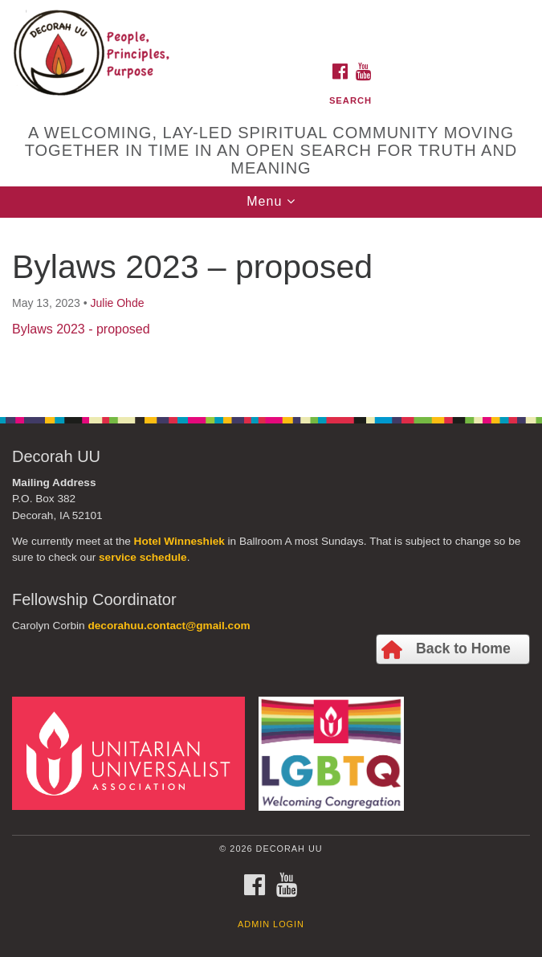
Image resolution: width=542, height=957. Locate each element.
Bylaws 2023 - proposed (81, 329)
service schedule (143, 557)
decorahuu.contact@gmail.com (169, 626)
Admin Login (271, 924)
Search (350, 100)
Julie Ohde (118, 303)
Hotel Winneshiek (179, 541)
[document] (271, 308)
